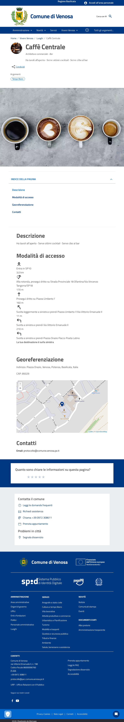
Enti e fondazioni (18, 615)
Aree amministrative (20, 602)
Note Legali (58, 713)
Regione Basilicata (67, 1)
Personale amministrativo (22, 624)
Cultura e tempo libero (52, 607)
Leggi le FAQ (73, 665)
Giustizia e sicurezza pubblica (55, 633)
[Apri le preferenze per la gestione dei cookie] (7, 714)
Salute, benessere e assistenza (56, 647)
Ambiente (46, 642)
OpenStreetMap (101, 431)
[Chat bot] (116, 714)
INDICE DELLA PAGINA (24, 179)
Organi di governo (19, 606)
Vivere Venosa (26, 38)
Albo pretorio (84, 625)
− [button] (20, 388)
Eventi (81, 611)
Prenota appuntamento (78, 660)
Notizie (82, 602)
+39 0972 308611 (18, 674)
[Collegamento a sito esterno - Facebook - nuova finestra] (12, 700)
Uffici (13, 611)
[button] (98, 3)
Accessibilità (73, 674)
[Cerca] (110, 16)
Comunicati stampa (87, 606)
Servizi (45, 597)
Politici (14, 620)
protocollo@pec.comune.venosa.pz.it (27, 679)
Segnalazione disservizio (79, 669)
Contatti (15, 656)
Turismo (45, 624)
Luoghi (40, 38)
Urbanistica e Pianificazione (54, 620)
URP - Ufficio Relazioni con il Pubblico (27, 684)
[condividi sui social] (18, 66)
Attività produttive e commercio (56, 616)
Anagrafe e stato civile (52, 602)
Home (13, 38)
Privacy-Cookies (43, 713)
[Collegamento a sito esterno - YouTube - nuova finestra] (17, 700)
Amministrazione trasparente (92, 630)
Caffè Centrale (53, 38)
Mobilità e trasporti (50, 629)
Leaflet (90, 431)
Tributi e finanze (49, 638)
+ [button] (20, 384)
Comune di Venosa (51, 16)
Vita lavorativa (48, 611)
